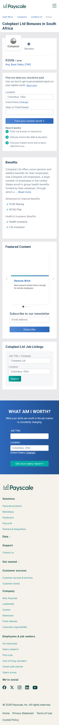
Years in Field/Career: (17, 107)
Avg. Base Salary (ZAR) (18, 64)
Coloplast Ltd (36, 17)
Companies (22, 17)
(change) (24, 102)
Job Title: (15, 430)
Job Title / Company (20, 355)
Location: (10, 92)
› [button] (33, 278)
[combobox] (29, 97)
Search (15, 378)
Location (13, 366)
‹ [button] (26, 278)
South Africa (7, 17)
